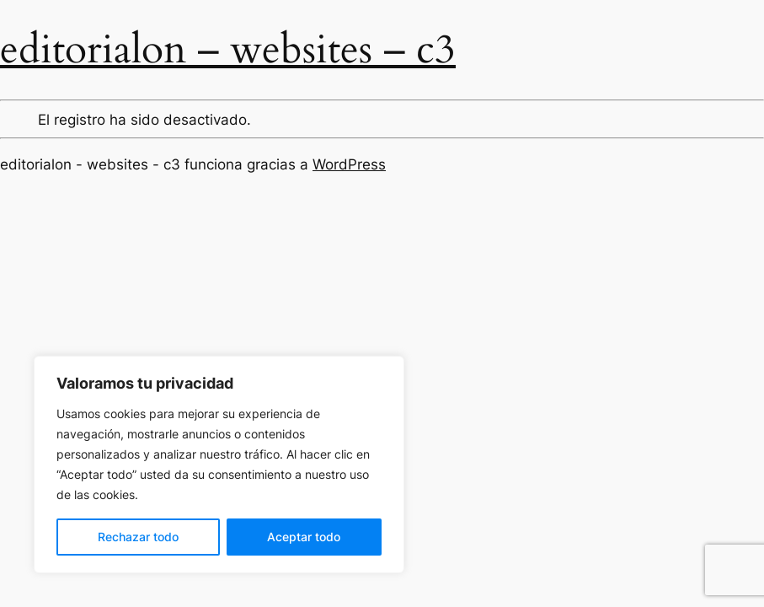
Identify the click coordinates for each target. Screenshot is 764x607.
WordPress (349, 164)
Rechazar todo (138, 536)
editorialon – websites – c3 (228, 50)
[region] (219, 464)
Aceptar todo (303, 536)
